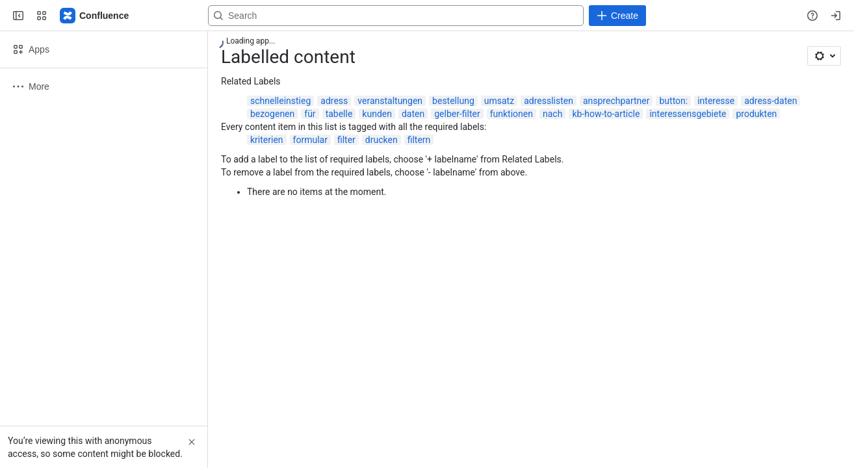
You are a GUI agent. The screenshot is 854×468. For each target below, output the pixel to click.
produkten (756, 114)
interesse (715, 101)
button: (673, 101)
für (309, 114)
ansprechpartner (616, 101)
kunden (377, 114)
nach (552, 114)
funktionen (511, 114)
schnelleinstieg (280, 101)
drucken (381, 140)
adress (334, 101)
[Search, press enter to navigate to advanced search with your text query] (396, 15)
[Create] (617, 15)
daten (413, 114)
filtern (419, 140)
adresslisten (548, 101)
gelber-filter (457, 114)
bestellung (453, 101)
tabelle (339, 114)
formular (310, 140)
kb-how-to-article (606, 114)
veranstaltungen (389, 101)
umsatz (499, 101)
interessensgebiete (687, 114)
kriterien (266, 140)
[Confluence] (95, 15)
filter (346, 140)
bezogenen (272, 114)
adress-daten (770, 101)
